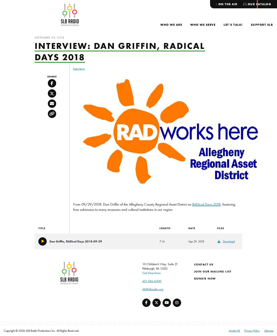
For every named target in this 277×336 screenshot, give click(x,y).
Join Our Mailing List (213, 271)
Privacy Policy (252, 331)
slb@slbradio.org (152, 289)
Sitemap (268, 331)
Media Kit (234, 331)
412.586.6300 (151, 281)
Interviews (79, 69)
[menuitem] (171, 25)
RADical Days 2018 (206, 204)
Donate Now (205, 278)
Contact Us (203, 264)
